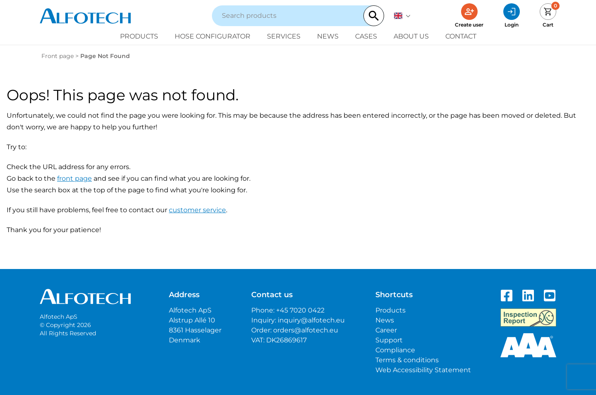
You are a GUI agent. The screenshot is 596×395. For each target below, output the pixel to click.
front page (74, 178)
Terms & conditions (407, 360)
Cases (366, 36)
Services (283, 36)
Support (389, 340)
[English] (402, 16)
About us (411, 36)
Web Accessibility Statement (423, 370)
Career (386, 330)
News (328, 36)
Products (139, 36)
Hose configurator (212, 36)
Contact (460, 36)
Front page (57, 56)
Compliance (395, 350)
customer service (197, 210)
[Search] (373, 15)
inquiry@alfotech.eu (311, 320)
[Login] (511, 15)
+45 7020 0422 (300, 310)
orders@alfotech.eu (305, 330)
